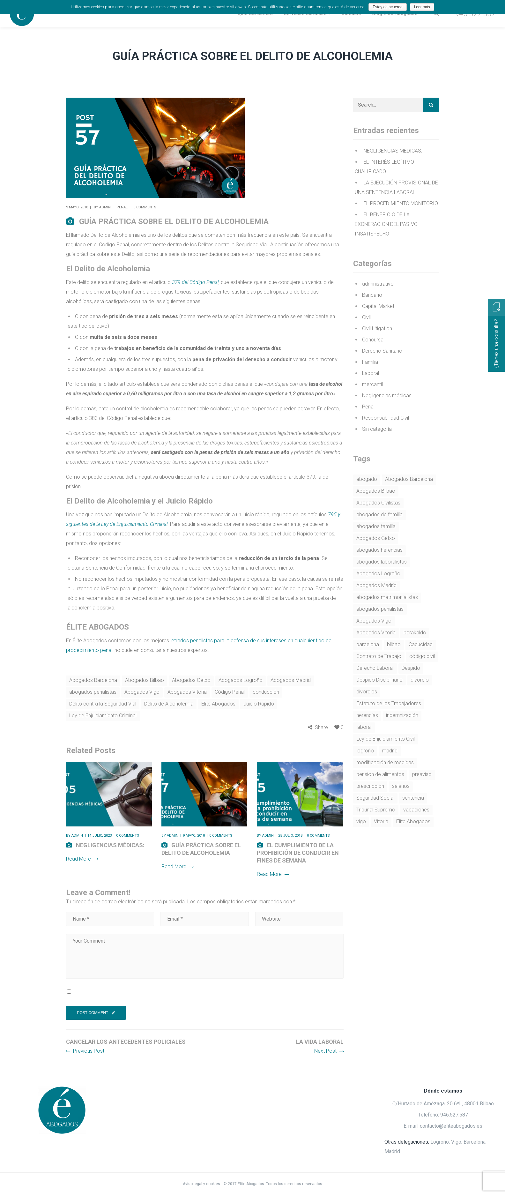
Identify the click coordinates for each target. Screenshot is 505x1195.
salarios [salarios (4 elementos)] (401, 786)
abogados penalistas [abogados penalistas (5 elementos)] (380, 609)
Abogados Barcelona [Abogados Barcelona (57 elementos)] (409, 479)
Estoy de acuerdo (387, 7)
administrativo (378, 284)
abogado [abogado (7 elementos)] (366, 479)
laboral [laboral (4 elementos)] (364, 727)
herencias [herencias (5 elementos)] (367, 715)
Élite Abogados (218, 704)
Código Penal (230, 692)
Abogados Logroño (241, 680)
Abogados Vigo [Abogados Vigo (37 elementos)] (373, 621)
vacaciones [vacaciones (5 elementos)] (416, 810)
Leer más (422, 7)
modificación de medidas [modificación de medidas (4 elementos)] (385, 762)
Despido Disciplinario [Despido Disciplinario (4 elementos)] (379, 680)
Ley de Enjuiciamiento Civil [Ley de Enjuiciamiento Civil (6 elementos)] (385, 739)
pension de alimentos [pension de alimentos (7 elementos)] (380, 774)
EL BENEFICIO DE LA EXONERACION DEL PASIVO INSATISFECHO (386, 224)
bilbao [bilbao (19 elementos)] (394, 644)
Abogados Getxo (191, 680)
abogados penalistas (92, 692)
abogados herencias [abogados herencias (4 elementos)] (379, 550)
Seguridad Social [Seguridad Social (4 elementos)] (375, 798)
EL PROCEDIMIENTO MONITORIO (400, 203)
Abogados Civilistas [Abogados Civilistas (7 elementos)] (378, 503)
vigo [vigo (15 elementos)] (361, 821)
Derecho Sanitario (382, 351)
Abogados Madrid (291, 680)
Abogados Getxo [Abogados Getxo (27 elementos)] (375, 538)
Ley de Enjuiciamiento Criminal (103, 716)
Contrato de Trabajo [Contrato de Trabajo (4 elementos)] (378, 656)
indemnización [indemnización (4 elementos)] (402, 715)
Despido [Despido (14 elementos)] (411, 668)
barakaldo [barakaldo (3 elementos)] (415, 633)
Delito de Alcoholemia (168, 704)
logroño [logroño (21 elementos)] (365, 751)
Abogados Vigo (142, 692)
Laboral (370, 373)
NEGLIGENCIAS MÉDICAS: (110, 845)
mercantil (372, 384)
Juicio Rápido (258, 704)
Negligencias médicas (387, 395)
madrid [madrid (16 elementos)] (389, 751)
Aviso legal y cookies (202, 1184)
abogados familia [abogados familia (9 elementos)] (376, 526)
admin (105, 207)
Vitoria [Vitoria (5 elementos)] (381, 821)
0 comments (144, 207)
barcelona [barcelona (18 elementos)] (367, 644)
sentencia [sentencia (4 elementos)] (413, 798)
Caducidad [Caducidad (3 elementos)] (421, 644)
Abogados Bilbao (144, 680)
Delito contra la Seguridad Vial (102, 704)
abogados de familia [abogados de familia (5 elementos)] (379, 515)
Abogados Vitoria (187, 692)
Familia (370, 362)
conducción (266, 692)
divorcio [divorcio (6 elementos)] (420, 680)
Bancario (372, 295)
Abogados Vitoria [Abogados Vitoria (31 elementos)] (376, 633)
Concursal (373, 340)
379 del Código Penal (195, 282)
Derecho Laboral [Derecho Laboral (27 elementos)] (375, 668)
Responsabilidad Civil (385, 418)
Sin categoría (377, 429)
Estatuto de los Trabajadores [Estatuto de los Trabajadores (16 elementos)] (388, 703)
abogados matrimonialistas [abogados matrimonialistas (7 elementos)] (387, 597)
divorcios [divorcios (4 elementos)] (366, 692)
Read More (82, 859)
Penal (122, 207)
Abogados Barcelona (93, 680)
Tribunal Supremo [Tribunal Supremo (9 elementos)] (375, 810)
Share (321, 727)
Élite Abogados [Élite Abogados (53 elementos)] (413, 821)
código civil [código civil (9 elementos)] (422, 656)
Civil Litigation (377, 328)
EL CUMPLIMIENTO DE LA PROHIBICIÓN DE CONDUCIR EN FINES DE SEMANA (298, 853)
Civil (366, 317)
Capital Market (378, 306)
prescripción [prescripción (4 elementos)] (370, 786)
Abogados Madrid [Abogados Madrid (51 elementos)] (376, 585)
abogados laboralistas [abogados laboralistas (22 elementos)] (381, 562)
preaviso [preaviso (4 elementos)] (422, 774)
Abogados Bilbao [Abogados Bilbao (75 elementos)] (375, 491)
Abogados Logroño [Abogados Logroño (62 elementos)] (378, 574)
